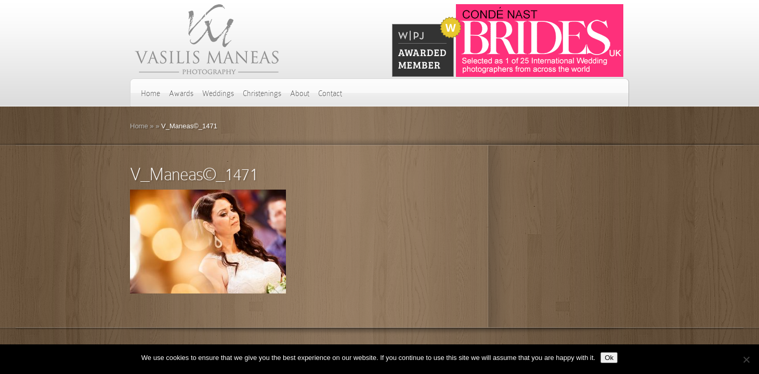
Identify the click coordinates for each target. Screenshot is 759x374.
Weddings (218, 93)
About (299, 93)
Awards (181, 93)
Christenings (262, 93)
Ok (609, 358)
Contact (330, 93)
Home (150, 93)
